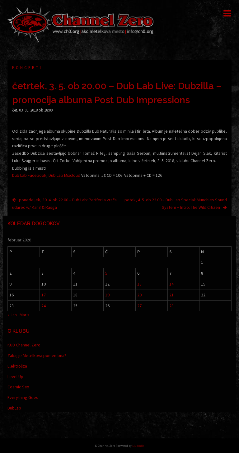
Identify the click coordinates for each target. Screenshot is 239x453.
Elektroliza (17, 366)
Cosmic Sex (18, 387)
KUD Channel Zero (23, 345)
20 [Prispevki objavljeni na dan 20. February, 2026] (139, 295)
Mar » (24, 315)
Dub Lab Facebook (29, 175)
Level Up (15, 376)
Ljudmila (138, 446)
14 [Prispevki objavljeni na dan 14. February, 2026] (171, 284)
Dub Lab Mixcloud (64, 175)
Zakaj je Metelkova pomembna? (36, 355)
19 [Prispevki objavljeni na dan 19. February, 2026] (107, 295)
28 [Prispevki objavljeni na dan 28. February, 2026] (171, 306)
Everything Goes (22, 397)
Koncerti (27, 67)
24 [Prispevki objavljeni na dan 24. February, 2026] (43, 306)
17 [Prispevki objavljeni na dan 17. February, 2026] (43, 295)
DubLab (14, 408)
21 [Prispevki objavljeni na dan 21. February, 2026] (171, 295)
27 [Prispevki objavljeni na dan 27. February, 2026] (139, 306)
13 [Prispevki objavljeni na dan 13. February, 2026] (139, 284)
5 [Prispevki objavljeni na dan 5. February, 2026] (106, 273)
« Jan (12, 315)
